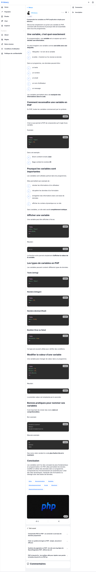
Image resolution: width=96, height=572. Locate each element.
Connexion (77, 7)
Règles (5, 39)
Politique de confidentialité (11, 53)
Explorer (5, 26)
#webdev (50, 481)
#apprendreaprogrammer (36, 489)
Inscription (77, 12)
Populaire (6, 12)
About (4, 35)
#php (30, 481)
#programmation (40, 481)
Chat (4, 21)
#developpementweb (35, 485)
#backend (54, 485)
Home (4, 7)
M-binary (5, 2)
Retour (30, 7)
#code (46, 485)
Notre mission (7, 44)
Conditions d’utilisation (10, 49)
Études (5, 16)
